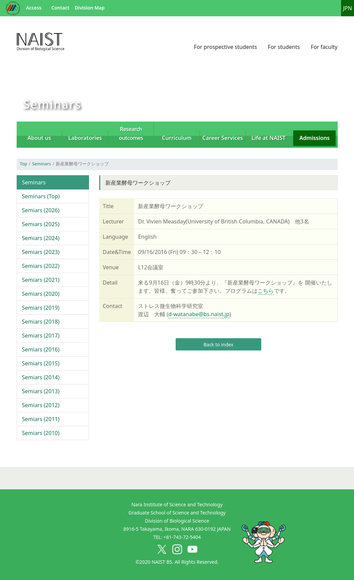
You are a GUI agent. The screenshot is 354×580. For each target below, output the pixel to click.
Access (33, 7)
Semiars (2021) (41, 280)
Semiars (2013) (41, 391)
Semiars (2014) (41, 377)
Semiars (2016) (41, 349)
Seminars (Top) (41, 196)
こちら (266, 290)
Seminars (41, 164)
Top (23, 164)
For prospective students (225, 47)
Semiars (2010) (41, 433)
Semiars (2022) (41, 266)
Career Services (222, 138)
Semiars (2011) (41, 419)
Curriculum (177, 138)
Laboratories (85, 138)
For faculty (324, 47)
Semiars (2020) (41, 293)
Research (131, 133)
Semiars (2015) (41, 363)
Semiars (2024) (41, 238)
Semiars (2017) (41, 335)
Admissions (314, 138)
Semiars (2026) (41, 210)
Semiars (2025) (41, 224)
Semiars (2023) (41, 252)
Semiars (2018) (41, 321)
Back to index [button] (218, 344)
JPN (347, 8)
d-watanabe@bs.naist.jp (198, 314)
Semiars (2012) (41, 405)
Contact (60, 7)
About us (39, 138)
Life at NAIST (268, 138)
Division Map (90, 7)
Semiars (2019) (41, 307)
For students (284, 47)
